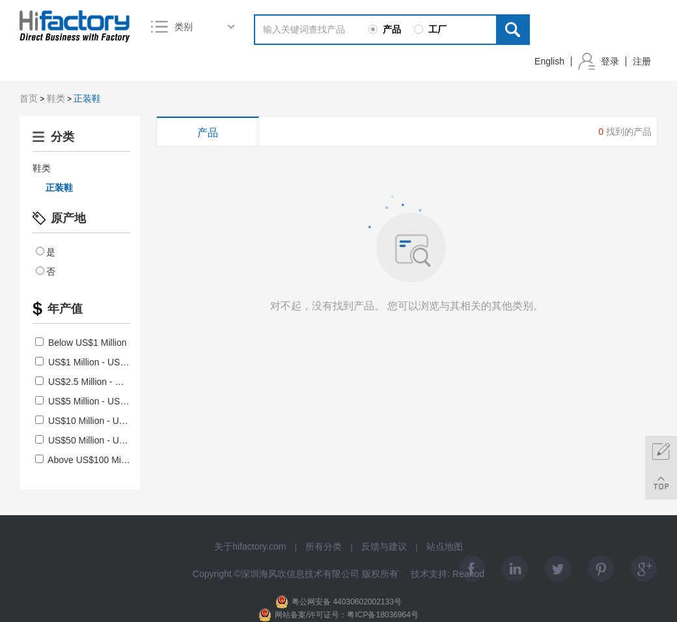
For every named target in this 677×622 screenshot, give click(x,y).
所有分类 (323, 546)
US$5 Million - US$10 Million (99, 401)
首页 (29, 98)
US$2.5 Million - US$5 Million (100, 381)
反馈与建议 (384, 546)
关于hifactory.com (250, 546)
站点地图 (444, 546)
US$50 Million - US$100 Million (104, 440)
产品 (207, 132)
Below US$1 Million (81, 342)
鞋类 (56, 98)
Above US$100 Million (86, 460)
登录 (610, 61)
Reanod (468, 574)
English (549, 61)
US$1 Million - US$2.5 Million (100, 362)
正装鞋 (87, 98)
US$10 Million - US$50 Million (102, 421)
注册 (642, 61)
